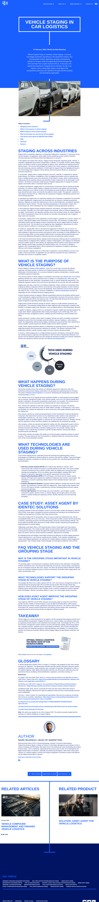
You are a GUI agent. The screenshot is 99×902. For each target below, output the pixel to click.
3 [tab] (5, 833)
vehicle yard (67, 277)
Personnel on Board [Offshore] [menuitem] (12, 884)
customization (64, 290)
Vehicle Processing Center (56, 338)
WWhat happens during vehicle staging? (33, 131)
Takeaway (23, 141)
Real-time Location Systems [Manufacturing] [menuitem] (45, 880)
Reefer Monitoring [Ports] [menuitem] (32, 884)
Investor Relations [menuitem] (42, 900)
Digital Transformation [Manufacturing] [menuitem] (15, 886)
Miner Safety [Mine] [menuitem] (83, 882)
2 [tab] (3, 833)
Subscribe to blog (49, 774)
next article (64, 774)
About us (61, 4)
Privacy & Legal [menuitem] (28, 900)
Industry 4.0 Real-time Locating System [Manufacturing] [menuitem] (58, 882)
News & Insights (75, 4)
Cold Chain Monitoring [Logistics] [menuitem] (52, 884)
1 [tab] (1, 833)
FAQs (22, 139)
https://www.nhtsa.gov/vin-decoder (32, 709)
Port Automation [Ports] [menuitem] (32, 882)
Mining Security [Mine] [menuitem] (57, 886)
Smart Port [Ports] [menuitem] (71, 884)
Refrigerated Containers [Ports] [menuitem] (12, 882)
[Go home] (7, 4)
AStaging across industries (29, 126)
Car (44, 654)
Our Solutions (47, 4)
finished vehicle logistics (34, 393)
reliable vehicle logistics (37, 268)
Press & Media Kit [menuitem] (8, 900)
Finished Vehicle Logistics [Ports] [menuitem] (76, 886)
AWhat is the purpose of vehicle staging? (33, 129)
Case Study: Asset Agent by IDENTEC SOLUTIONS (36, 136)
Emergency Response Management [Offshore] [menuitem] (16, 880)
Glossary (23, 144)
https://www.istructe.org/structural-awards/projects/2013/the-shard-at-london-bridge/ (48, 706)
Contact (88, 4)
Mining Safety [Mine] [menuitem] (67, 880)
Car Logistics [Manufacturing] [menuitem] (39, 886)
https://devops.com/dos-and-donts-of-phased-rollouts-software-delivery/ (51, 686)
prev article (34, 774)
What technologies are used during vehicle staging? (37, 134)
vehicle (57, 290)
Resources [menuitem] (18, 900)
